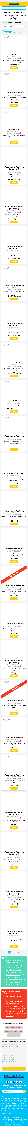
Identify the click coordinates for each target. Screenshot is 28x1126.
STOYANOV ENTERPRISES (7, 1113)
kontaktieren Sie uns (12, 972)
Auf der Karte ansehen (17, 32)
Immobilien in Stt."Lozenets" (8, 1059)
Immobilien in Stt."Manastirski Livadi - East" (12, 1051)
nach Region (14, 1068)
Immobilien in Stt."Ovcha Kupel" (9, 1061)
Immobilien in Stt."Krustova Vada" (10, 1044)
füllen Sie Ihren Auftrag (13, 975)
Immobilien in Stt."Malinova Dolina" (10, 1046)
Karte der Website (18, 1124)
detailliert (13, 68)
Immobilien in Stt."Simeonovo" (9, 1063)
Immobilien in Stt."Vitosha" (8, 1055)
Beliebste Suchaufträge (14, 1035)
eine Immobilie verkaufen (14, 1013)
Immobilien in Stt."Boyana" (8, 1048)
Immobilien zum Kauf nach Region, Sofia (14, 1023)
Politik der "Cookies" (16, 1121)
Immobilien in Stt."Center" (8, 1053)
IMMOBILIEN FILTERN (14, 8)
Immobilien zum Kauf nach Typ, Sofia (13, 1031)
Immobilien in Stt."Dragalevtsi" (9, 1057)
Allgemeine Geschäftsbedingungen (11, 1117)
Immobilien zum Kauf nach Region (13, 1027)
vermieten (9, 1016)
